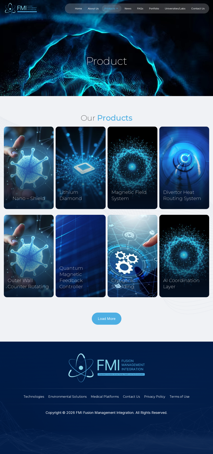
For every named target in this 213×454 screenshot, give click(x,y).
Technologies (33, 396)
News (128, 8)
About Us (93, 8)
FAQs (140, 8)
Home (78, 8)
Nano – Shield (29, 198)
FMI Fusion (84, 413)
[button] (106, 319)
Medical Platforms (105, 396)
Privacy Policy (154, 396)
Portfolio (154, 8)
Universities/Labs (175, 8)
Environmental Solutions (67, 396)
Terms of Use (180, 396)
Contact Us (198, 8)
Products (111, 8)
